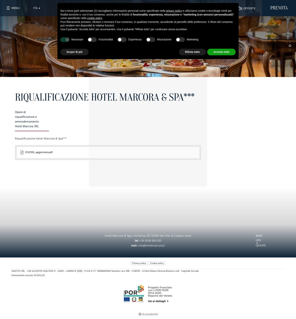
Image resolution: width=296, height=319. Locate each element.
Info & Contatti (257, 243)
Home (257, 236)
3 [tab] (290, 50)
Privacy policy (139, 263)
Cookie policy (157, 263)
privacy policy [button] (174, 10)
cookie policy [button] (94, 18)
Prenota (279, 8)
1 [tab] (290, 41)
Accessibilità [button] (150, 314)
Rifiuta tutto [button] (192, 51)
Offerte (249, 8)
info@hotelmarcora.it (151, 245)
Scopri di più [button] (74, 51)
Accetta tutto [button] (221, 51)
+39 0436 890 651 (150, 240)
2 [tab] (290, 46)
